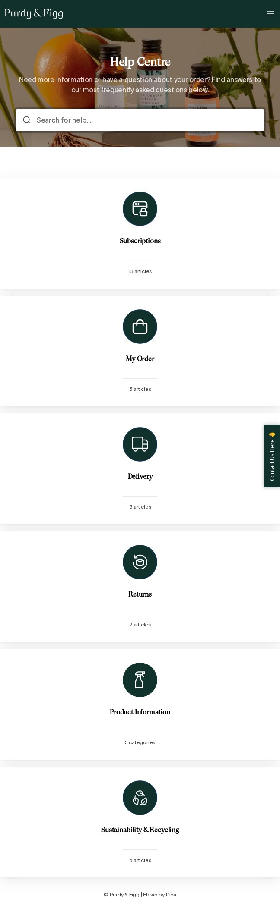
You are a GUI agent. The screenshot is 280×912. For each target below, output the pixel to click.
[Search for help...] (146, 120)
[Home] (33, 13)
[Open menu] (270, 14)
